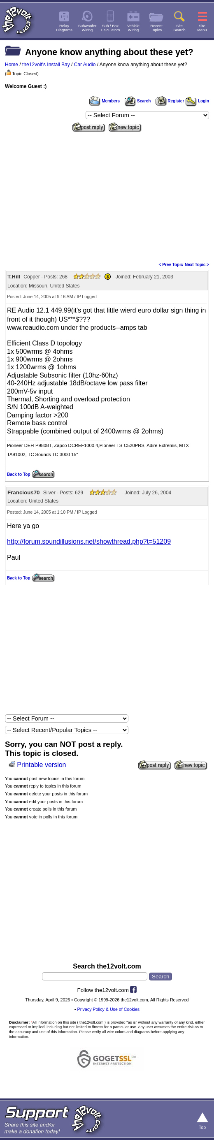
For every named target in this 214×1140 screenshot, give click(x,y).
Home (11, 64)
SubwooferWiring (87, 28)
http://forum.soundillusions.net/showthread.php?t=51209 (89, 541)
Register (170, 101)
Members (104, 101)
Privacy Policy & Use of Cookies (108, 1009)
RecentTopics (156, 28)
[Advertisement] (107, 196)
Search (137, 101)
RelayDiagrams (64, 28)
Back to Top (18, 474)
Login (197, 101)
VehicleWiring (133, 28)
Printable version (41, 764)
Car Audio (85, 64)
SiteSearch (179, 28)
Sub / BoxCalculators (110, 28)
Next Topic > (197, 264)
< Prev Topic (171, 264)
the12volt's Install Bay (46, 64)
